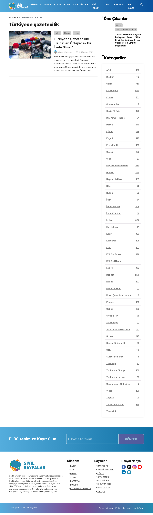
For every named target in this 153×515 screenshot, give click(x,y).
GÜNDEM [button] (34, 4)
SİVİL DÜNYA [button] (80, 4)
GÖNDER (131, 439)
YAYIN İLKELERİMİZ (106, 470)
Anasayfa (13, 17)
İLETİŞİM (101, 492)
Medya (76, 32)
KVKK (117, 509)
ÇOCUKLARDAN (62, 4)
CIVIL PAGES (130, 6)
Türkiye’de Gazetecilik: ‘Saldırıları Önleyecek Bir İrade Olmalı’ (72, 42)
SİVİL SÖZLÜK (104, 488)
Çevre (118, 25)
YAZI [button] (47, 4)
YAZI (72, 470)
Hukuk (66, 32)
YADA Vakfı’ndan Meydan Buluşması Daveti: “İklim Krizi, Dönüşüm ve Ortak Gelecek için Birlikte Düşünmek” (128, 40)
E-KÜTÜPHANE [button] (114, 4)
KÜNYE (101, 474)
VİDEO (73, 477)
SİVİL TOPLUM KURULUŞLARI (103, 479)
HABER (73, 466)
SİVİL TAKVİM (96, 6)
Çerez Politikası (106, 509)
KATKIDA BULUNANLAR (80, 489)
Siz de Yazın (138, 509)
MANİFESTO (103, 466)
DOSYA (73, 474)
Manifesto (126, 509)
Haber (57, 32)
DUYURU (74, 485)
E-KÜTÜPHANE (104, 484)
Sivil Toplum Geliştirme (126, 29)
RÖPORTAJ (75, 481)
